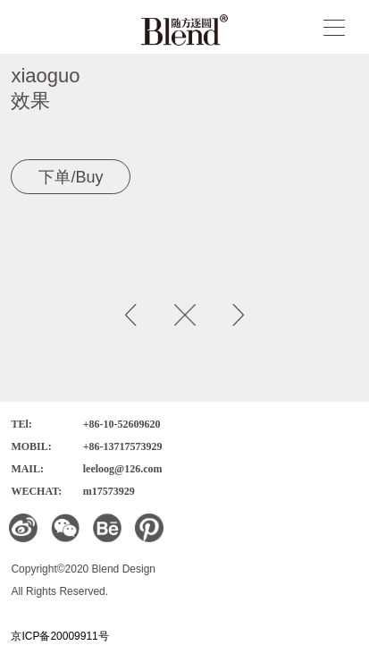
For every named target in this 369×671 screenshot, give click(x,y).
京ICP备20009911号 (59, 636)
